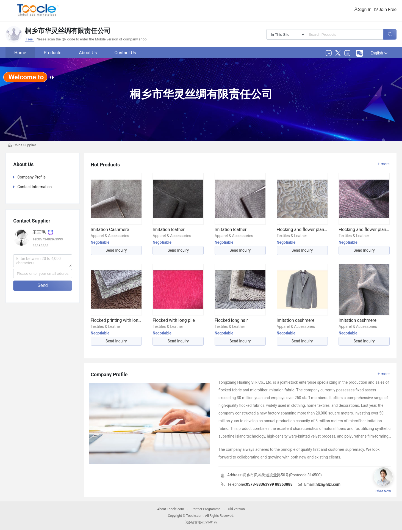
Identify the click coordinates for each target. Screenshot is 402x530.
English (379, 53)
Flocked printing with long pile (116, 320)
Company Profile (31, 177)
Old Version (236, 509)
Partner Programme (206, 509)
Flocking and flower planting (302, 229)
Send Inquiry (116, 250)
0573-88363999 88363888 (269, 484)
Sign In (364, 9)
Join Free (387, 9)
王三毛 (42, 232)
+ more (384, 164)
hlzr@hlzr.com (328, 484)
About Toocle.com (170, 509)
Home (20, 52)
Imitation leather (168, 229)
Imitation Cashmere (110, 229)
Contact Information (34, 187)
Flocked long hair (231, 320)
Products (52, 52)
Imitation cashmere (296, 320)
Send (42, 285)
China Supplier (24, 145)
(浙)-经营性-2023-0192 (200, 522)
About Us (88, 52)
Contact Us (125, 52)
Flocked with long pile (174, 320)
